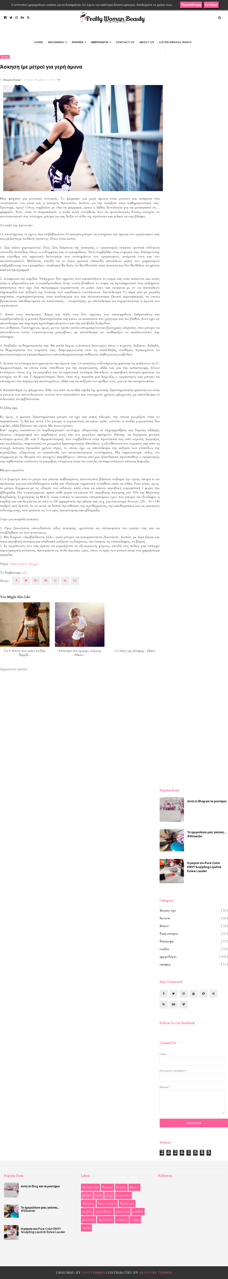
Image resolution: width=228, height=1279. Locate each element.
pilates (87, 1195)
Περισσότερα (191, 5)
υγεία (86, 1228)
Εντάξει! (211, 5)
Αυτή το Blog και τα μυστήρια (206, 801)
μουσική (88, 1219)
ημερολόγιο (168, 956)
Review (165, 918)
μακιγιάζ (122, 1211)
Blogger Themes (155, 1272)
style (98, 1195)
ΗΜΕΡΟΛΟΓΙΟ (101, 42)
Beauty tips (168, 910)
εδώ (25, 572)
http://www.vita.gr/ (24, 564)
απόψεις (88, 1203)
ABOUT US (146, 42)
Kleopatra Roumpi (12, 79)
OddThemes (93, 1272)
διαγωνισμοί (169, 933)
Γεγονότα (123, 1195)
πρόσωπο (105, 1219)
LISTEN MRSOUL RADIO (175, 42)
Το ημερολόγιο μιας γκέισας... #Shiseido (207, 834)
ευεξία (164, 949)
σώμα (135, 1219)
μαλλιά (138, 1211)
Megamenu (57, 42)
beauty (121, 1187)
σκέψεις (165, 964)
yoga (109, 1195)
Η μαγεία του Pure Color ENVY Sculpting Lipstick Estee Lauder (204, 867)
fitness (5, 56)
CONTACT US (125, 42)
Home (38, 42)
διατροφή (167, 941)
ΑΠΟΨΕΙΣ (79, 42)
